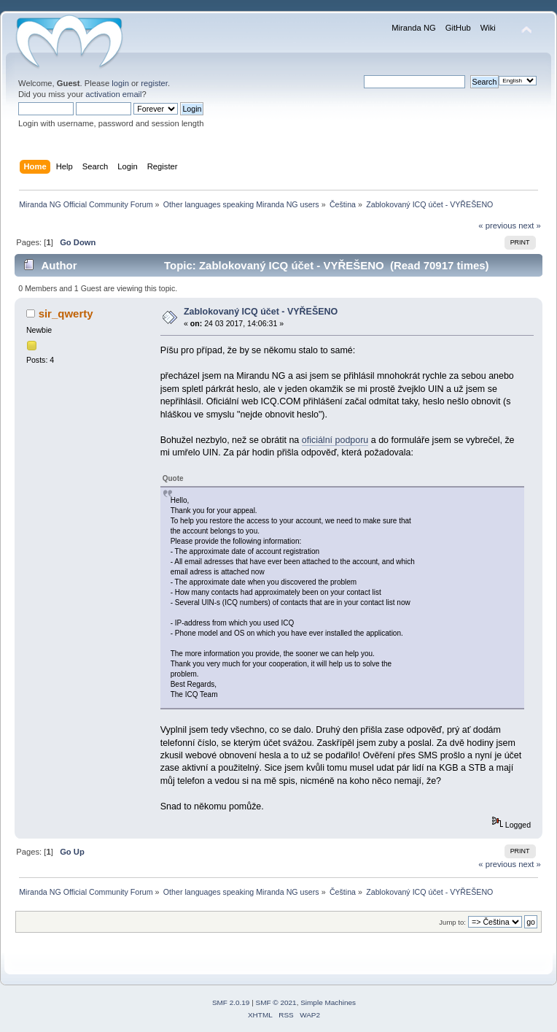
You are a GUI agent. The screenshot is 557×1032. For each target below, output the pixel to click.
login (120, 83)
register (154, 83)
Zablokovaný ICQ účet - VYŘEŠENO (261, 312)
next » (529, 225)
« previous (497, 225)
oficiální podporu (335, 440)
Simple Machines (328, 1002)
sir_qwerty (66, 313)
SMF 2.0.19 (231, 1002)
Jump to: (452, 922)
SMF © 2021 (276, 1002)
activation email (113, 94)
